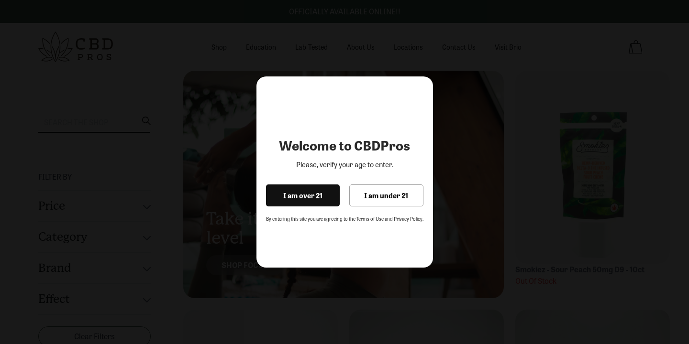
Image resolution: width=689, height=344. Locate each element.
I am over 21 (302, 195)
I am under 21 (386, 195)
